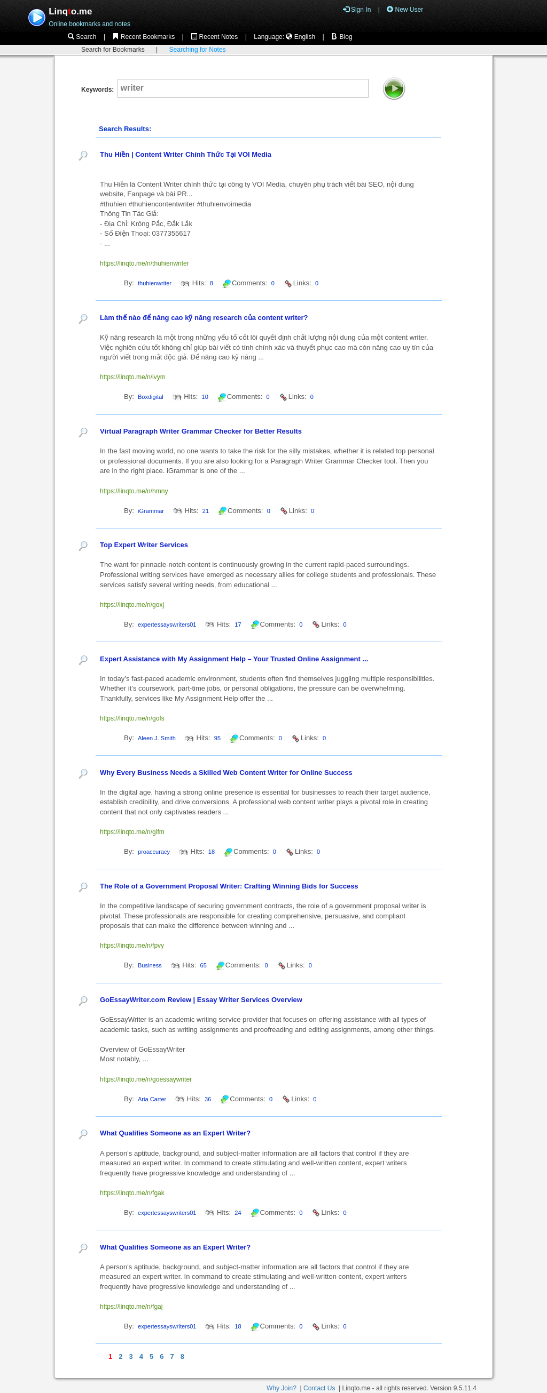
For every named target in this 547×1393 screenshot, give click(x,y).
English (300, 37)
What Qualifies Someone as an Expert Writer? (175, 1133)
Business (150, 965)
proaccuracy (154, 851)
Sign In (357, 9)
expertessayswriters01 (167, 624)
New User (405, 9)
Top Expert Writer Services (144, 545)
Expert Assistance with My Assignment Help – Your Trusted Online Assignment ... (234, 659)
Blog (341, 37)
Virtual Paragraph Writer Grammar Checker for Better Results (201, 431)
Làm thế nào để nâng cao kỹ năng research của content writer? (204, 318)
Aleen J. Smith (157, 738)
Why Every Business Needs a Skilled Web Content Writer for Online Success (226, 772)
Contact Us (319, 1388)
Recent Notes (214, 37)
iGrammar (151, 511)
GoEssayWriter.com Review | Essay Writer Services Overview (201, 1000)
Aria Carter (152, 1099)
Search (82, 37)
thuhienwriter (154, 283)
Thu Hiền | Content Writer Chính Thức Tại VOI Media (185, 154)
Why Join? (281, 1388)
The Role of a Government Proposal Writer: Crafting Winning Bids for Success (229, 886)
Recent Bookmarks (143, 37)
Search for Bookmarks (113, 49)
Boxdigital (150, 397)
